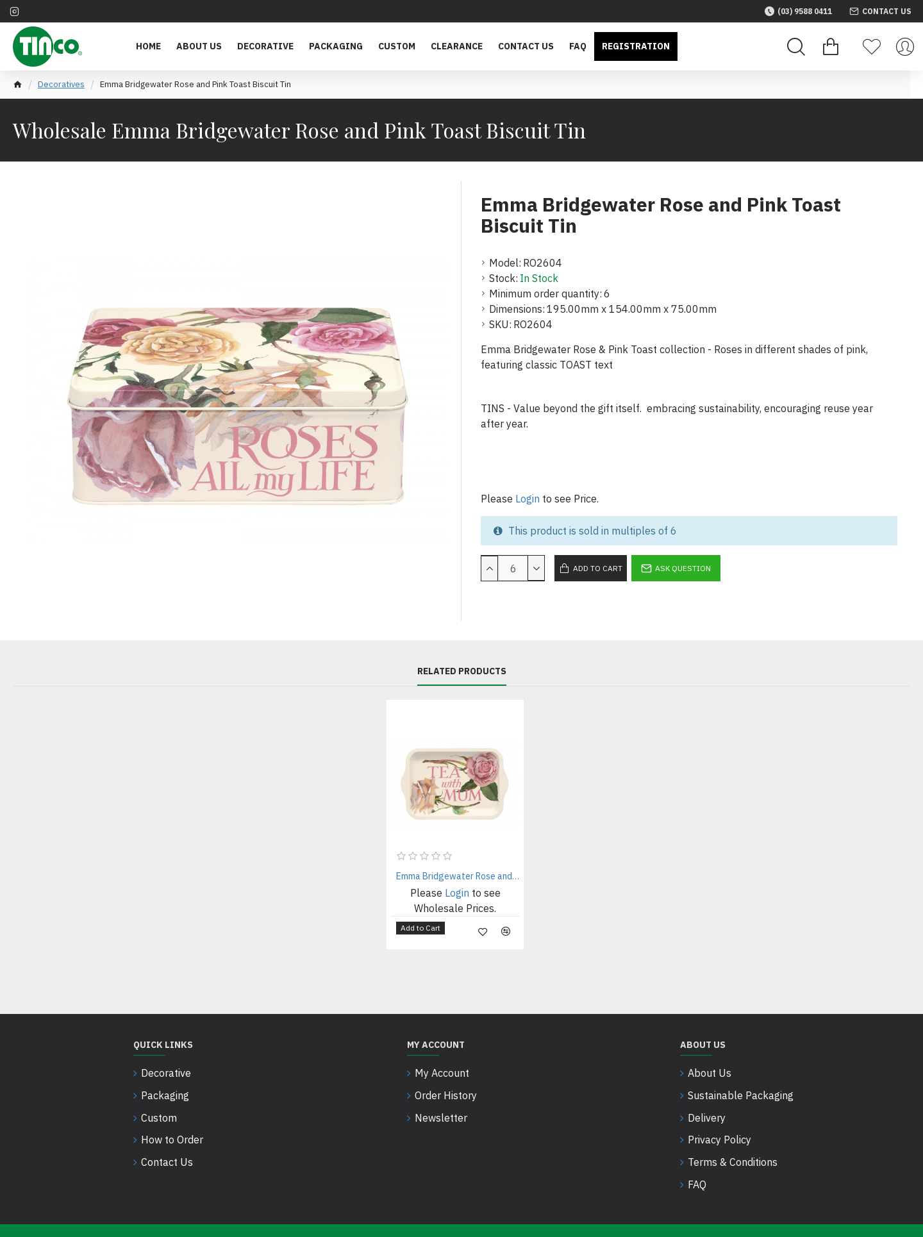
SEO (275, 1216)
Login (527, 498)
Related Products (461, 671)
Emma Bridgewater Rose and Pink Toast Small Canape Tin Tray (458, 876)
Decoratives (61, 84)
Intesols (322, 1216)
